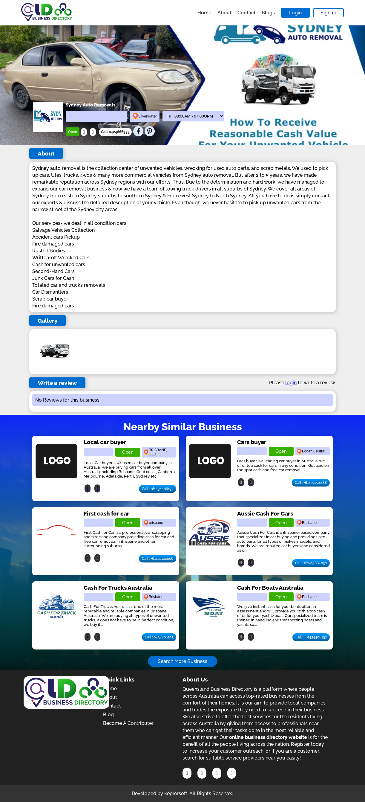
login (291, 382)
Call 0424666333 (115, 132)
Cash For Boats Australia (270, 587)
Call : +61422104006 (157, 558)
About (224, 13)
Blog (108, 714)
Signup (328, 13)
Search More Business (182, 661)
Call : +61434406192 (157, 489)
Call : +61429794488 (311, 483)
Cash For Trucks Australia (118, 587)
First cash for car (106, 513)
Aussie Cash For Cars (265, 513)
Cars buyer (251, 442)
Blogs (268, 13)
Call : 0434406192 (159, 637)
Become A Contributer (128, 723)
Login (295, 13)
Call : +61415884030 (311, 563)
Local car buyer (105, 442)
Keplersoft (175, 793)
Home (204, 13)
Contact (246, 13)
